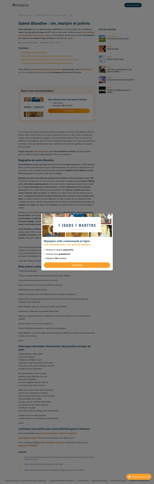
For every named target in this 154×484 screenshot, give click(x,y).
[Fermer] (109, 217)
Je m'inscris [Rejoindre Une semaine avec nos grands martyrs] (77, 265)
